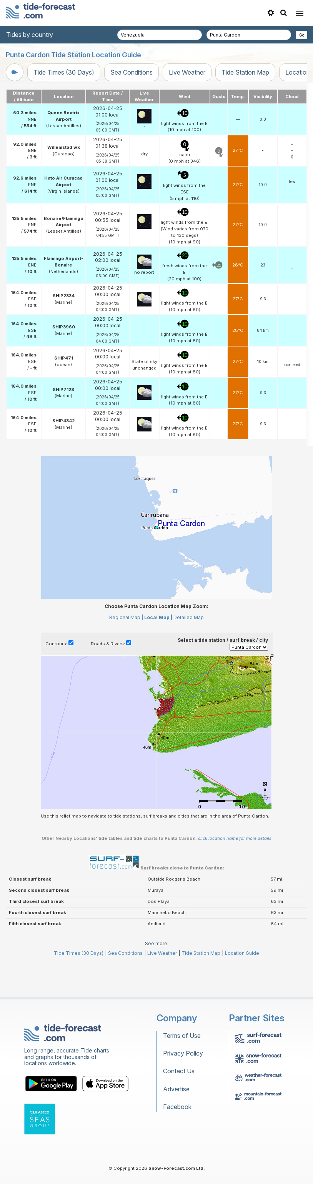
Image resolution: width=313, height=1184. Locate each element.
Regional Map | (126, 652)
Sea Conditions (131, 72)
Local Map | (158, 652)
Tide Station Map (245, 72)
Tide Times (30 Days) (63, 72)
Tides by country (29, 34)
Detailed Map (188, 652)
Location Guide (242, 988)
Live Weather (187, 72)
